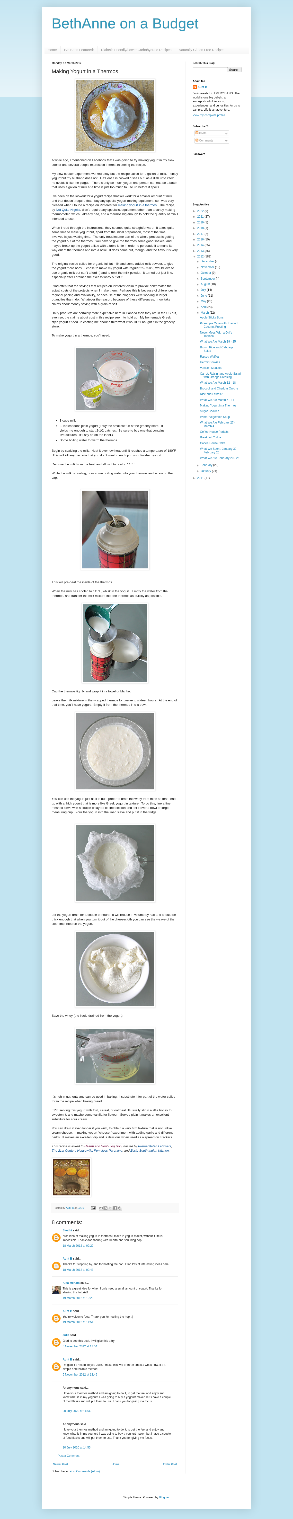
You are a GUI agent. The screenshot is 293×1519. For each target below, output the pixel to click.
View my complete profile (209, 115)
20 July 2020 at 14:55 (77, 1447)
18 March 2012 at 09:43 (78, 1270)
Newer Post (60, 1464)
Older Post (170, 1464)
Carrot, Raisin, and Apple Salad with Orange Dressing (220, 375)
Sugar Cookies (209, 411)
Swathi (67, 1230)
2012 (200, 256)
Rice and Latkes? (211, 394)
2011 (200, 478)
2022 (200, 211)
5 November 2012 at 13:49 (80, 1374)
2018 (200, 228)
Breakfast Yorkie (210, 437)
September (208, 278)
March (205, 312)
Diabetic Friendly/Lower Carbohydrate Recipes (136, 50)
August (206, 284)
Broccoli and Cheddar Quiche (219, 388)
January (206, 471)
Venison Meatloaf (211, 368)
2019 (200, 222)
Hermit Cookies (210, 362)
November (208, 267)
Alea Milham (71, 1283)
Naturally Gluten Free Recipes (201, 50)
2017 (200, 234)
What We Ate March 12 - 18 (218, 382)
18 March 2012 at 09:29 (78, 1245)
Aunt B (70, 1207)
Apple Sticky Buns (211, 317)
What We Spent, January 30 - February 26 (219, 450)
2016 (200, 239)
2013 (200, 251)
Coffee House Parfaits (214, 431)
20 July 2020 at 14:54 (77, 1411)
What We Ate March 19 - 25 (218, 341)
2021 (200, 216)
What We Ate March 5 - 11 (217, 400)
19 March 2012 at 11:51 (78, 1322)
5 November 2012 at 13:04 (80, 1346)
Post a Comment (69, 1455)
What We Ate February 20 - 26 (219, 458)
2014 (200, 245)
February (207, 465)
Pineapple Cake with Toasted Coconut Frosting (219, 325)
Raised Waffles (209, 356)
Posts (200, 133)
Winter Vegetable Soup (215, 417)
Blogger (164, 1497)
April (204, 307)
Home (52, 50)
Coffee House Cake (212, 443)
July (204, 289)
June (204, 295)
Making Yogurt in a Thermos (218, 405)
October (206, 272)
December (208, 261)
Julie (66, 1335)
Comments (204, 140)
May (204, 301)
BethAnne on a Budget (125, 23)
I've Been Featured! (79, 50)
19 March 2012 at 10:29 (78, 1298)
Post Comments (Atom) (85, 1471)
